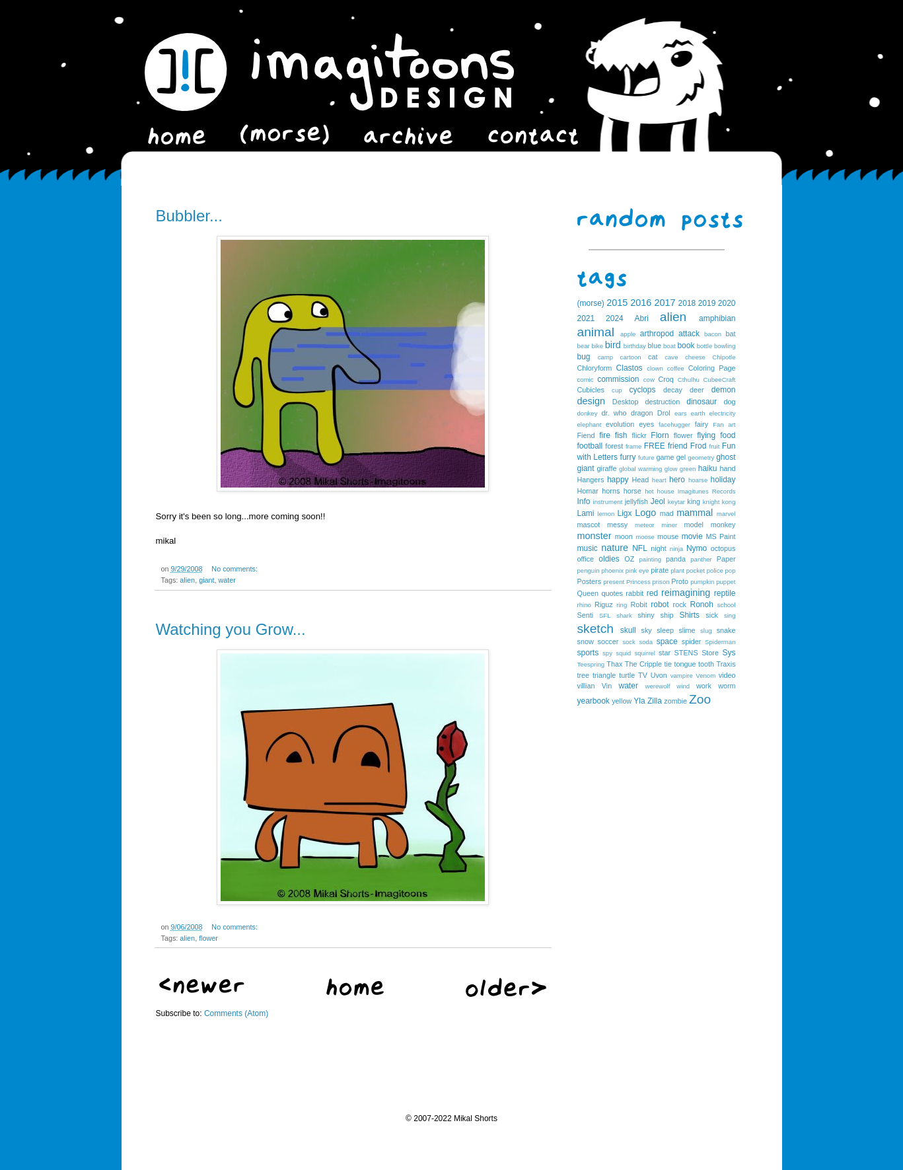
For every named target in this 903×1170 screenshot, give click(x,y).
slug (706, 630)
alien (187, 580)
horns (611, 491)
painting (650, 559)
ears (680, 413)
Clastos (629, 368)
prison (660, 581)
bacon (712, 334)
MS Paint (720, 536)
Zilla (654, 701)
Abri (642, 318)
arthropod (657, 333)
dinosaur (701, 401)
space (667, 641)
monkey (723, 525)
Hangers (590, 480)
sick (711, 615)
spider (691, 641)
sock (628, 641)
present (613, 581)
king (693, 501)
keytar (676, 501)
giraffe (607, 468)
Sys (729, 652)
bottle (704, 345)
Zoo (700, 699)
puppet (725, 581)
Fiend (586, 435)
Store (710, 653)
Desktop (625, 402)
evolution (620, 424)
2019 (707, 303)
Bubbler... (189, 216)
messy (617, 525)
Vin (607, 686)
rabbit (634, 593)
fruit (714, 446)
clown (655, 368)
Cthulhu (689, 379)
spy (607, 653)
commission (618, 379)
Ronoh (701, 604)
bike (597, 345)
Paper (726, 559)
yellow (622, 701)
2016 (640, 302)
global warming (640, 468)
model (694, 525)
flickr (639, 435)
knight (711, 501)
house (665, 491)
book (685, 345)
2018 (687, 303)
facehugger (674, 424)
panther (701, 559)
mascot (588, 525)
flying (706, 435)
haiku (707, 468)
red (652, 593)
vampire (681, 675)
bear (583, 345)
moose (645, 536)
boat (669, 345)
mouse (667, 536)
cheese (695, 357)
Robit (638, 604)
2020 (727, 303)
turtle (627, 675)
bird (613, 345)
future (646, 457)
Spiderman (720, 641)
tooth (706, 664)
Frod (698, 446)
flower (208, 938)
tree (583, 675)
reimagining (685, 592)
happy (618, 479)
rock (679, 604)
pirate (659, 570)
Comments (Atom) (236, 1013)
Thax (614, 664)
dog (730, 402)
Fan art (724, 424)
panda (676, 559)
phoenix (612, 570)
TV (642, 675)
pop (730, 570)
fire (604, 435)
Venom (705, 675)
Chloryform (594, 368)
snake (726, 630)
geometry (701, 457)
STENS (686, 653)
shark (624, 615)
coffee (675, 368)
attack (689, 333)
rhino (584, 604)
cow (649, 379)
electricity (722, 413)
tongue (685, 664)
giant (206, 580)
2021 (586, 318)
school (726, 604)
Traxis (726, 664)
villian (586, 686)
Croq (665, 379)
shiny (645, 615)
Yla (639, 701)
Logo (645, 512)
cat (652, 357)
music (587, 548)
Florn (659, 435)
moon (624, 536)
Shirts (689, 615)
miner (669, 525)
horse (632, 491)
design (591, 401)
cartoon (630, 357)
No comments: (234, 569)
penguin (588, 570)
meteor (645, 525)
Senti (585, 615)
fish (621, 435)
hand (727, 468)
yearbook (593, 701)
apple (627, 334)
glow (671, 468)
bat (730, 334)
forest (614, 446)
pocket (695, 570)
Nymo (696, 548)
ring (621, 604)
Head (640, 480)
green (688, 468)
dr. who (613, 413)
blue (654, 345)
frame (634, 446)
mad (667, 513)
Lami (586, 513)
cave (671, 357)
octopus (723, 548)
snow (585, 641)
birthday (635, 345)
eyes (646, 424)
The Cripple (643, 664)
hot (649, 491)
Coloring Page (712, 368)
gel (681, 457)
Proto (679, 581)
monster (594, 535)
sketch (595, 629)
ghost (725, 457)
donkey (587, 413)
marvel (726, 513)
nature (614, 547)
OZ (629, 559)
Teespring (591, 664)
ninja (676, 548)
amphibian (717, 318)
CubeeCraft (719, 379)
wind (683, 686)
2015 (617, 302)
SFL (605, 615)
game (665, 457)
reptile (725, 593)
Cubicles (590, 390)
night (658, 548)
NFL (639, 548)
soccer (608, 641)
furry (628, 457)
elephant (589, 424)
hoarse (697, 480)
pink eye (637, 570)
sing (730, 615)
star (664, 653)
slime (686, 630)
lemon (605, 513)
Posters (589, 581)
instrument (608, 501)
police (715, 570)
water (227, 580)
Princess (638, 581)
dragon (642, 413)
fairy (701, 424)
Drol (663, 413)
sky (646, 630)
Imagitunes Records (707, 491)
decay (672, 390)
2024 (615, 318)
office (586, 559)
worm (726, 686)
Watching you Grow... (231, 629)
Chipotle (723, 357)
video (727, 675)
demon (723, 389)
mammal (694, 512)
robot (659, 604)
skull (628, 630)
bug (584, 356)
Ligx (624, 513)
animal (596, 332)
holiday (722, 479)
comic (585, 379)
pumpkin (702, 581)
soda (646, 641)
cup (617, 390)
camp (605, 357)
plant (677, 570)
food (727, 435)
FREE (654, 446)
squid (623, 653)
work (703, 686)
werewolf (657, 686)
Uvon (659, 675)
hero (677, 479)
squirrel (644, 653)
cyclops (642, 389)
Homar (587, 491)
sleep (665, 630)
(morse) (590, 303)
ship (667, 615)
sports (588, 652)
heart (659, 480)
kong (729, 501)
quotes (611, 593)
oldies (608, 559)
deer (697, 390)
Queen (587, 593)
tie (668, 664)
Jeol (658, 501)
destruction (662, 402)
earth (698, 413)
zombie (675, 701)
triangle (604, 675)
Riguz (604, 604)
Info (584, 501)
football (590, 446)
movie (692, 536)
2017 (664, 302)
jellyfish (636, 501)
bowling (725, 345)
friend (678, 446)
